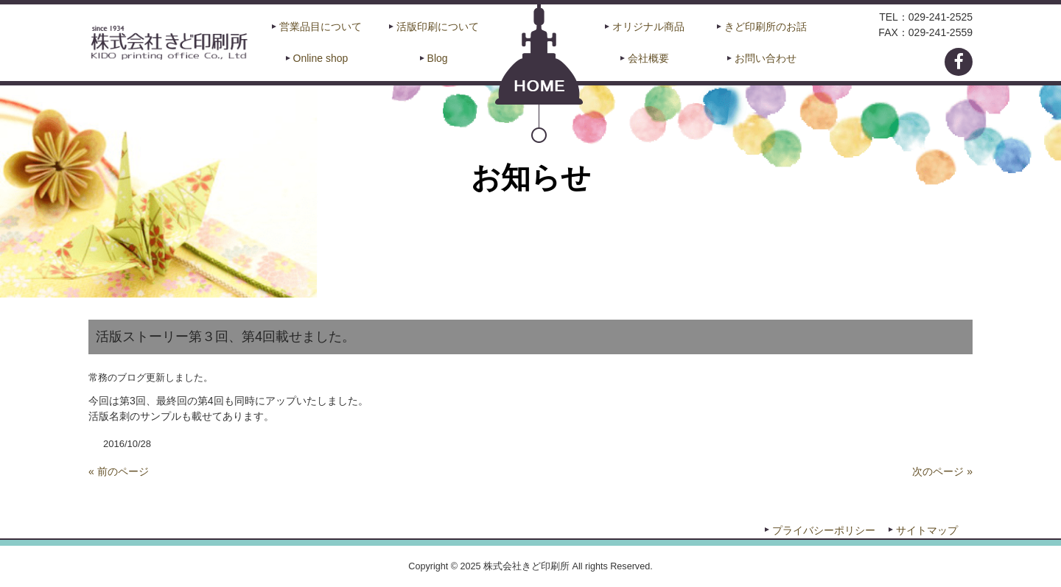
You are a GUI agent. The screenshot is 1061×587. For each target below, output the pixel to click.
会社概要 (648, 58)
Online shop (321, 58)
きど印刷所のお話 (765, 26)
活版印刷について (437, 26)
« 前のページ (118, 471)
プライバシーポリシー (823, 530)
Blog (437, 58)
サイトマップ (927, 530)
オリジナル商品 (648, 26)
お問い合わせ (765, 58)
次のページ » (942, 471)
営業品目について (320, 26)
